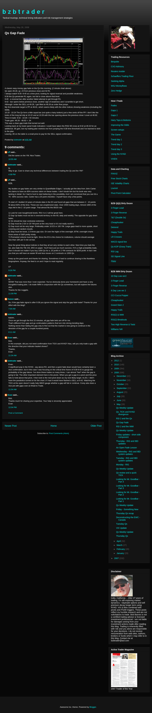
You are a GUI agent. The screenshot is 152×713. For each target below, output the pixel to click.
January (121, 553)
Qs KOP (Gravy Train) (121, 246)
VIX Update (121, 528)
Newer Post (11, 426)
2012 (116, 360)
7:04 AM (11, 309)
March (120, 545)
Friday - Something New (127, 509)
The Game (116, 134)
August (120, 392)
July (119, 396)
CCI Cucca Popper (119, 295)
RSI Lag (115, 251)
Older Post (96, 426)
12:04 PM (12, 407)
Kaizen (11, 299)
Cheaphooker (117, 222)
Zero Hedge (116, 91)
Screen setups (117, 130)
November (122, 380)
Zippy (113, 261)
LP (9, 152)
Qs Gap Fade (122, 422)
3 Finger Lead (117, 208)
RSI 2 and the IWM (125, 426)
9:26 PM (11, 270)
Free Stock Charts (119, 178)
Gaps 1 (114, 110)
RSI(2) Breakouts (119, 319)
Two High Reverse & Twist (123, 324)
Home (54, 426)
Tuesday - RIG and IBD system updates (127, 459)
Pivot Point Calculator (121, 193)
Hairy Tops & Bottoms (121, 120)
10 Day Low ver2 (118, 276)
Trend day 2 (116, 144)
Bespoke (115, 61)
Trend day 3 (116, 149)
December (122, 376)
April (119, 541)
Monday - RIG (122, 464)
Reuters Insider (118, 71)
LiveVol (114, 188)
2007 (116, 558)
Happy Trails (116, 232)
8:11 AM (11, 332)
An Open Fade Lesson (126, 447)
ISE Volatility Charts (120, 183)
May (119, 404)
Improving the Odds (120, 125)
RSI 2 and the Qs (124, 418)
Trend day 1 (116, 139)
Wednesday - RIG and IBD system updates (128, 452)
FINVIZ (114, 173)
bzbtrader (12, 165)
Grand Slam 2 (117, 305)
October (121, 384)
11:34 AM (12, 355)
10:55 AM (12, 159)
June (119, 400)
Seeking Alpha (117, 81)
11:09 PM (12, 293)
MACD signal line (119, 242)
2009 (116, 368)
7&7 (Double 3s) (118, 217)
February (121, 549)
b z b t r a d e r (23, 11)
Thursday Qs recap (125, 513)
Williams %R (117, 329)
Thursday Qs (122, 536)
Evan (10, 337)
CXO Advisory (117, 66)
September (122, 388)
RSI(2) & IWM (117, 315)
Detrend (114, 227)
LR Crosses (116, 237)
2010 (116, 364)
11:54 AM (12, 389)
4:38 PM (11, 174)
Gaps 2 (114, 115)
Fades (114, 105)
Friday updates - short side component (128, 435)
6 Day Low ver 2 (118, 290)
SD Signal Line (118, 256)
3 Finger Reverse (119, 212)
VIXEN (114, 159)
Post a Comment (15, 413)
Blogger (92, 707)
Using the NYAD (118, 154)
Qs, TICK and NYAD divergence (125, 413)
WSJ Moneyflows (119, 86)
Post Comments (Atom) (59, 433)
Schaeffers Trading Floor (122, 76)
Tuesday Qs (121, 524)
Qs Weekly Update (124, 408)
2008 (116, 372)
